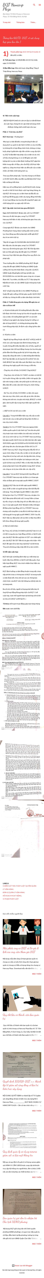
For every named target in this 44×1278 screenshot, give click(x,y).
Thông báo (20, 22)
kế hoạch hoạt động (12, 896)
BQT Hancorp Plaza (13, 6)
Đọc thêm (36, 974)
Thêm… (33, 22)
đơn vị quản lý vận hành (13, 892)
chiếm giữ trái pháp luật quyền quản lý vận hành (19, 887)
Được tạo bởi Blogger (22, 1265)
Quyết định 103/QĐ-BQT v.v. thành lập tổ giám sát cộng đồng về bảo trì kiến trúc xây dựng (22, 1085)
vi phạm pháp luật (11, 899)
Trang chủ (6, 22)
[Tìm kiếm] (34, 4)
